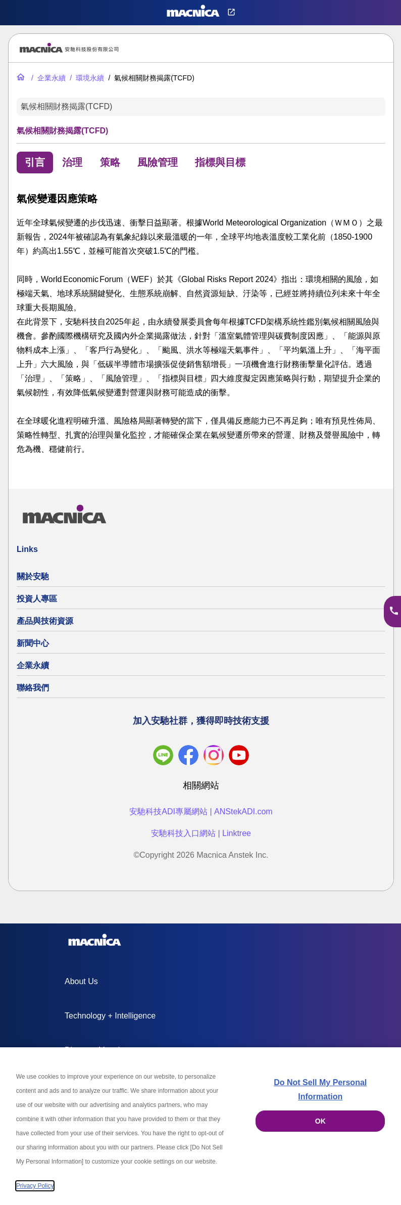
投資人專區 (37, 598)
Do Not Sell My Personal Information (320, 1089)
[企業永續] (47, 78)
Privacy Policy (35, 1185)
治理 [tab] (72, 162)
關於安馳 (33, 576)
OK (320, 1121)
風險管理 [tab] (157, 162)
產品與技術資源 (45, 621)
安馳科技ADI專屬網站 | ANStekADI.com (200, 811)
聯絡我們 (33, 687)
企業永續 (33, 665)
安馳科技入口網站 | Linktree (201, 833)
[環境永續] (86, 78)
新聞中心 (33, 643)
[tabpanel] (201, 323)
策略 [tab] (110, 162)
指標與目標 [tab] (220, 162)
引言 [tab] (35, 162)
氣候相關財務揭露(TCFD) (66, 106)
